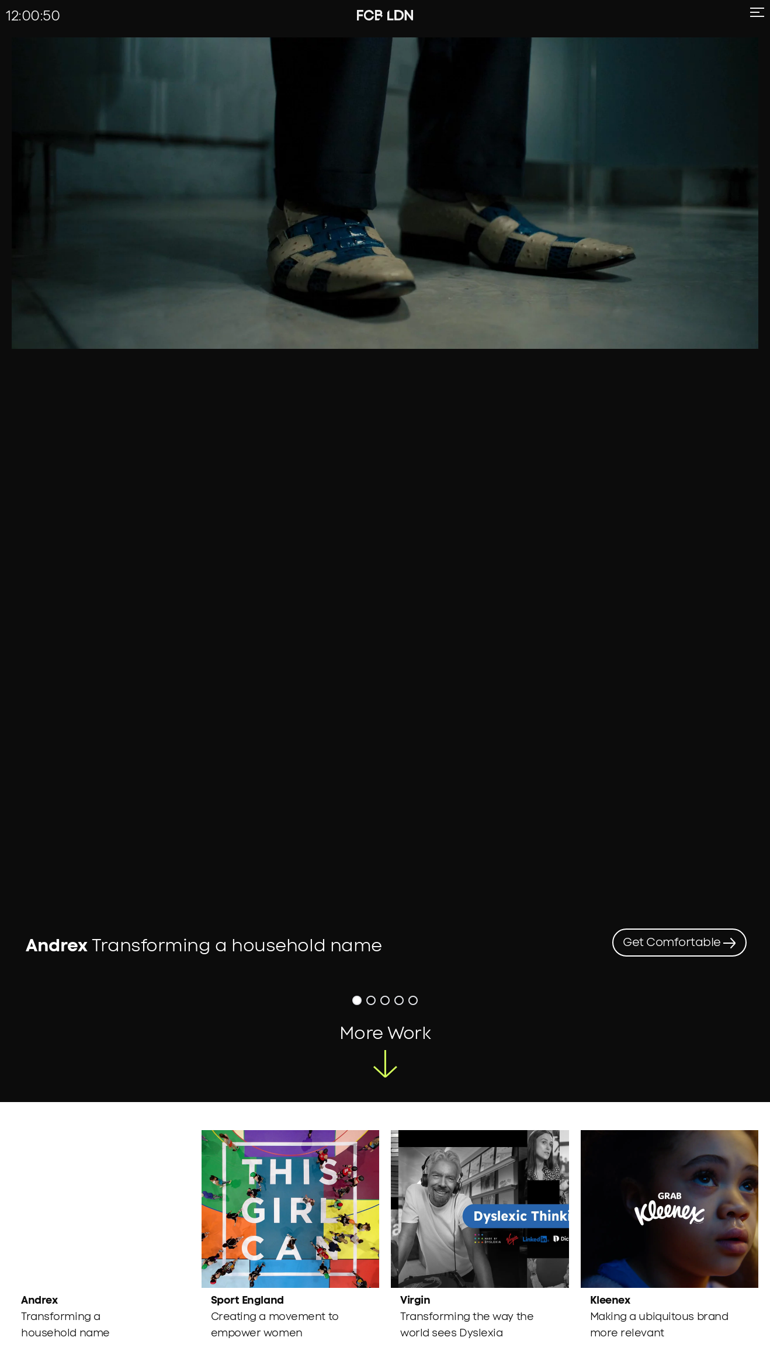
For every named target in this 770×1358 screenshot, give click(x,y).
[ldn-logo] (400, 15)
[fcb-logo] (370, 15)
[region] (385, 472)
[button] (357, 926)
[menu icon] (754, 17)
